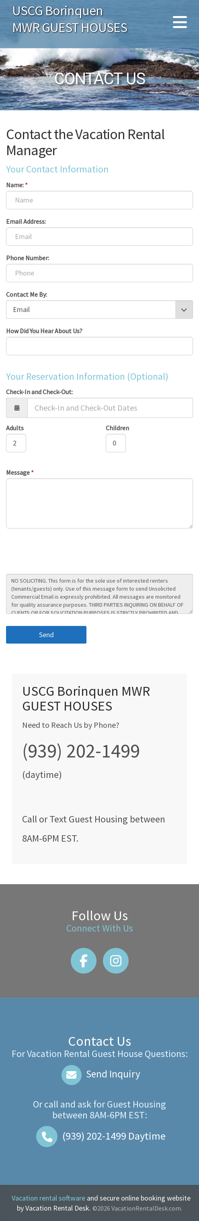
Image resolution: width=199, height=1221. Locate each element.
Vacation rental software (48, 1198)
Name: (17, 185)
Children (117, 428)
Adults (15, 428)
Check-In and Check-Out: (39, 392)
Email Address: (26, 221)
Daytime (100, 1135)
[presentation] (67, 552)
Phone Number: (27, 258)
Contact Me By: (26, 294)
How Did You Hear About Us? (44, 331)
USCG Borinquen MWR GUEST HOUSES (69, 19)
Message (20, 472)
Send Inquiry (99, 1073)
